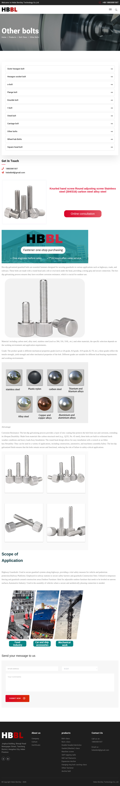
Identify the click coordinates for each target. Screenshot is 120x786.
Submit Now (17, 699)
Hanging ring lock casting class (74, 764)
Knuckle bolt (60, 100)
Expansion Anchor (69, 761)
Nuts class (66, 742)
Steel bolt (60, 115)
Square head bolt (60, 147)
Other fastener (68, 768)
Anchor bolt (66, 771)
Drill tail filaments (69, 758)
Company (35, 738)
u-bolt (60, 84)
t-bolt (60, 108)
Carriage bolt (60, 123)
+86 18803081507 (110, 2)
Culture (34, 742)
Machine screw (68, 751)
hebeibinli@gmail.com (100, 750)
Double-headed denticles (72, 745)
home (4, 37)
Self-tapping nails (69, 755)
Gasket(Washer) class (71, 748)
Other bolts (34, 37)
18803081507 (97, 742)
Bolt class (23, 37)
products (12, 37)
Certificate (36, 745)
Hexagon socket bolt (60, 76)
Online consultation (83, 213)
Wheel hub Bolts (60, 139)
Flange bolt (60, 92)
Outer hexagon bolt (60, 68)
